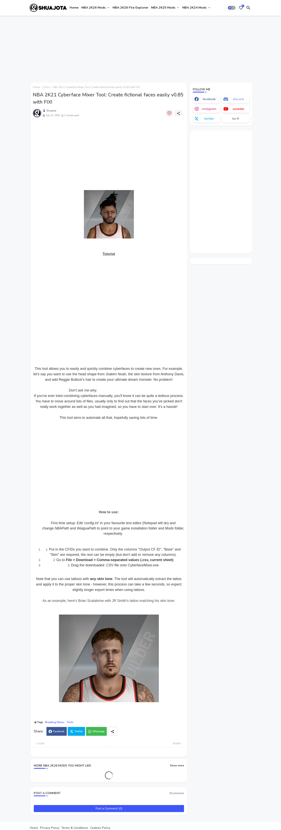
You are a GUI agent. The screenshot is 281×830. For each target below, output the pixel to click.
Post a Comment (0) (108, 808)
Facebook (59, 731)
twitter (209, 119)
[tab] (74, 8)
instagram (209, 109)
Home (74, 7)
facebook (209, 99)
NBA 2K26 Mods (93, 7)
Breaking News (54, 722)
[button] (232, 8)
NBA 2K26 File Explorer (130, 7)
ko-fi (235, 119)
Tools (46, 87)
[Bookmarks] (241, 7)
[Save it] (169, 113)
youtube (238, 109)
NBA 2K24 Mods (194, 7)
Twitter (78, 731)
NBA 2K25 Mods (163, 7)
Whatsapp (98, 731)
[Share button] (112, 731)
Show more (177, 765)
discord (238, 99)
